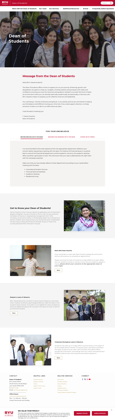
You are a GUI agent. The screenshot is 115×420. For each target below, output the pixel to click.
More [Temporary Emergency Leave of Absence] (59, 358)
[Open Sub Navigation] (60, 9)
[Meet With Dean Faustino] (30, 260)
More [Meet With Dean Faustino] (59, 270)
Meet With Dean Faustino (69, 250)
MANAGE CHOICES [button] (82, 413)
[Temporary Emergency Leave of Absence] (30, 350)
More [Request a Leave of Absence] (15, 313)
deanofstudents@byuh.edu (22, 390)
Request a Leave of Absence (26, 296)
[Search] (107, 3)
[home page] (5, 3)
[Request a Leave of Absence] (84, 305)
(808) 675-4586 (15, 388)
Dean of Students (21, 3)
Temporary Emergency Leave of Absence (78, 341)
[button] (112, 411)
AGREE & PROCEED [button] (100, 413)
